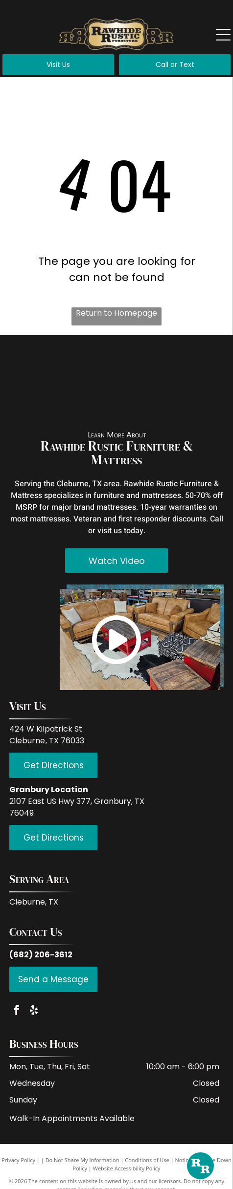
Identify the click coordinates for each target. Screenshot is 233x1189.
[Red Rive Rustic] (33, 364)
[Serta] (200, 403)
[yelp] (33, 1011)
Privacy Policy (18, 1160)
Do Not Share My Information (82, 1160)
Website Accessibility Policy (127, 1168)
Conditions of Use (147, 1160)
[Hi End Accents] (144, 403)
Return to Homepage (116, 313)
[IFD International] (88, 364)
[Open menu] (223, 34)
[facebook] (16, 1011)
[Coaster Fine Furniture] (33, 403)
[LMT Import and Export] (144, 364)
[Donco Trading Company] (88, 403)
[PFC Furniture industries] (200, 364)
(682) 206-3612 (40, 954)
